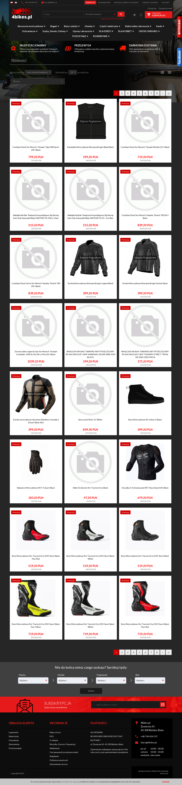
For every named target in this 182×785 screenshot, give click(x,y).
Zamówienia (14, 744)
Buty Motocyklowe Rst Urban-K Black (145, 419)
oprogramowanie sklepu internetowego (153, 771)
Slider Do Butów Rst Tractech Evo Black (90, 488)
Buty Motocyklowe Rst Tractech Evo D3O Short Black (145, 556)
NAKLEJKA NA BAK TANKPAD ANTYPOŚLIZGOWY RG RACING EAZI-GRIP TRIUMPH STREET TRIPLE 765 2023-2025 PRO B (145, 354)
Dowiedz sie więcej (69, 781)
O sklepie (54, 740)
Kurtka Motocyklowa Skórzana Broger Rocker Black (145, 283)
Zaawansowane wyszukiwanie (112, 19)
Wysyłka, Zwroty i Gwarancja (62, 744)
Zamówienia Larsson (59, 764)
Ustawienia (14, 740)
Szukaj (91, 691)
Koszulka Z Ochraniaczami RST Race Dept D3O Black (145, 488)
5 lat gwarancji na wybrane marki (64, 752)
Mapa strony (55, 732)
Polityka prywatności (59, 760)
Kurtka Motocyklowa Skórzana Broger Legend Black (90, 283)
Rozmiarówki (104, 2)
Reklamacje (55, 748)
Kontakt (166, 2)
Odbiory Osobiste (150, 2)
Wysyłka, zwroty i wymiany (126, 2)
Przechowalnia (15, 748)
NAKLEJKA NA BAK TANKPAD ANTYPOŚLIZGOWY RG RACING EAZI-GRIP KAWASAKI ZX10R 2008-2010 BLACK (90, 354)
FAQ (52, 736)
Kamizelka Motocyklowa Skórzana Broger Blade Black (90, 147)
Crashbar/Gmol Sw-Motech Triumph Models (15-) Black (145, 147)
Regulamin (54, 756)
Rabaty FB (90, 2)
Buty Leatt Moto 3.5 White (90, 419)
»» (168, 93)
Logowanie (13, 732)
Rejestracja (14, 736)
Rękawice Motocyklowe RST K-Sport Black (36, 488)
